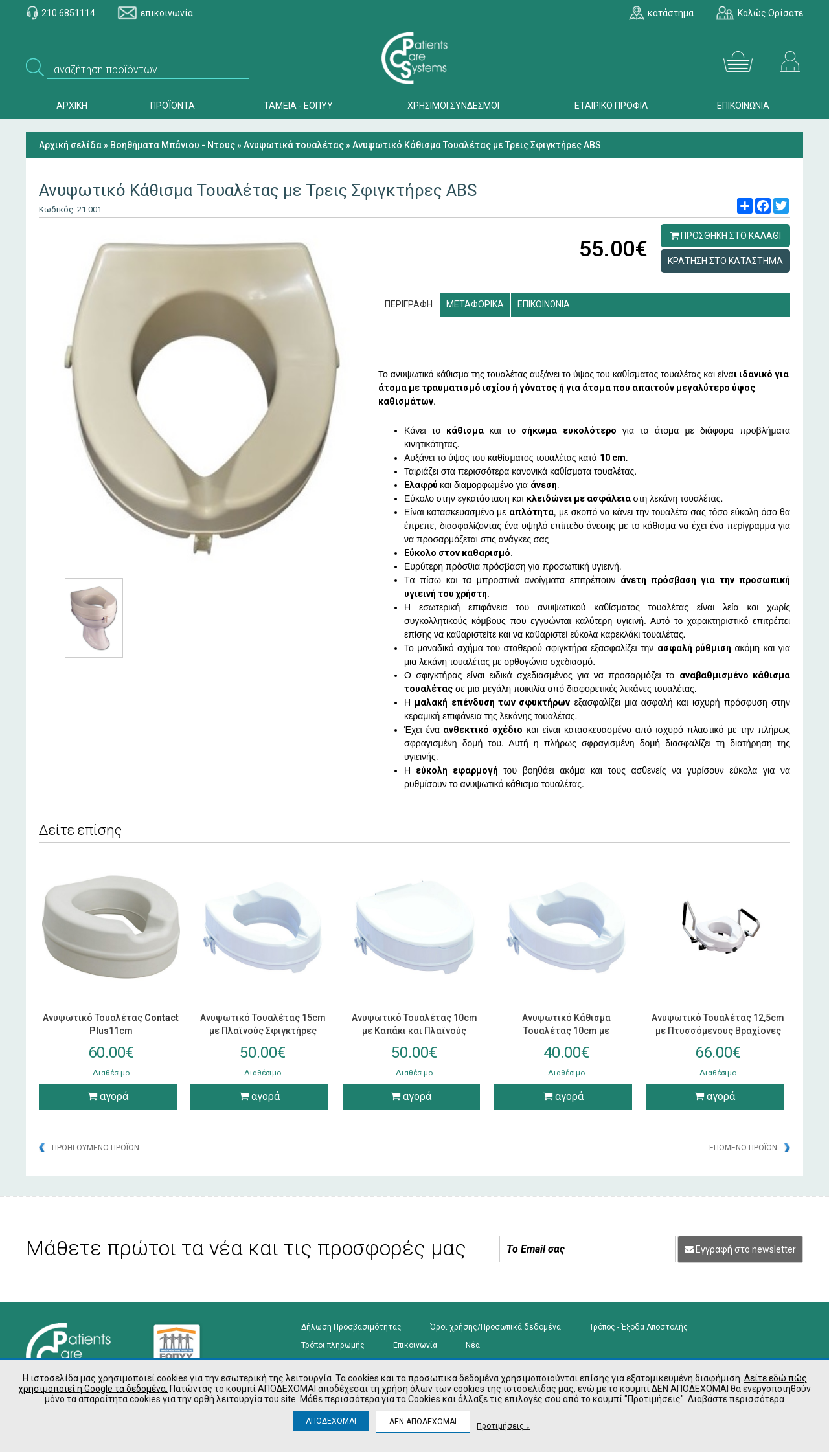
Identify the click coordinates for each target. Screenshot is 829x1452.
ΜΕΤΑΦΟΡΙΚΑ (475, 304)
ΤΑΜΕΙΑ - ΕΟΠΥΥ (298, 105)
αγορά (107, 1096)
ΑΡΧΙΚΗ (71, 105)
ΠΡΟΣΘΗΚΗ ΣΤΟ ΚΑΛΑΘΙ (725, 235)
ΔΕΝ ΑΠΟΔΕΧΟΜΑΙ (423, 1421)
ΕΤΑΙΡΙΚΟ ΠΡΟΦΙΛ (611, 105)
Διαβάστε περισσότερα (736, 1399)
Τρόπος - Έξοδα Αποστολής (638, 1327)
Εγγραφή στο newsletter (740, 1249)
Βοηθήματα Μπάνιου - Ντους (172, 145)
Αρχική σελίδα (70, 145)
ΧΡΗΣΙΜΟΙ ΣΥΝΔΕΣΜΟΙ (453, 105)
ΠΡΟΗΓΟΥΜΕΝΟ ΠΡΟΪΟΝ (95, 1147)
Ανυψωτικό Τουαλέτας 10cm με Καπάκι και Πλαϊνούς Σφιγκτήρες (414, 1030)
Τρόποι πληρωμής (333, 1345)
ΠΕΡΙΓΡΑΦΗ (409, 304)
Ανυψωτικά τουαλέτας (294, 145)
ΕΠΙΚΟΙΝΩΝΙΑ (743, 105)
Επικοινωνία (415, 1345)
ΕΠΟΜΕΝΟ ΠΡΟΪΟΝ (743, 1147)
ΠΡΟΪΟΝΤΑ (172, 105)
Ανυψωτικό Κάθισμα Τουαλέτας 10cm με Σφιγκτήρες (566, 1030)
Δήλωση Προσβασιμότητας (351, 1327)
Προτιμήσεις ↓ (503, 1426)
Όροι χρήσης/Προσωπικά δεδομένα (495, 1327)
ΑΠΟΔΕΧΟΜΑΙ (331, 1420)
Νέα (473, 1345)
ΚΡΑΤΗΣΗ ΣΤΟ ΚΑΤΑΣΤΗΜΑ (725, 261)
